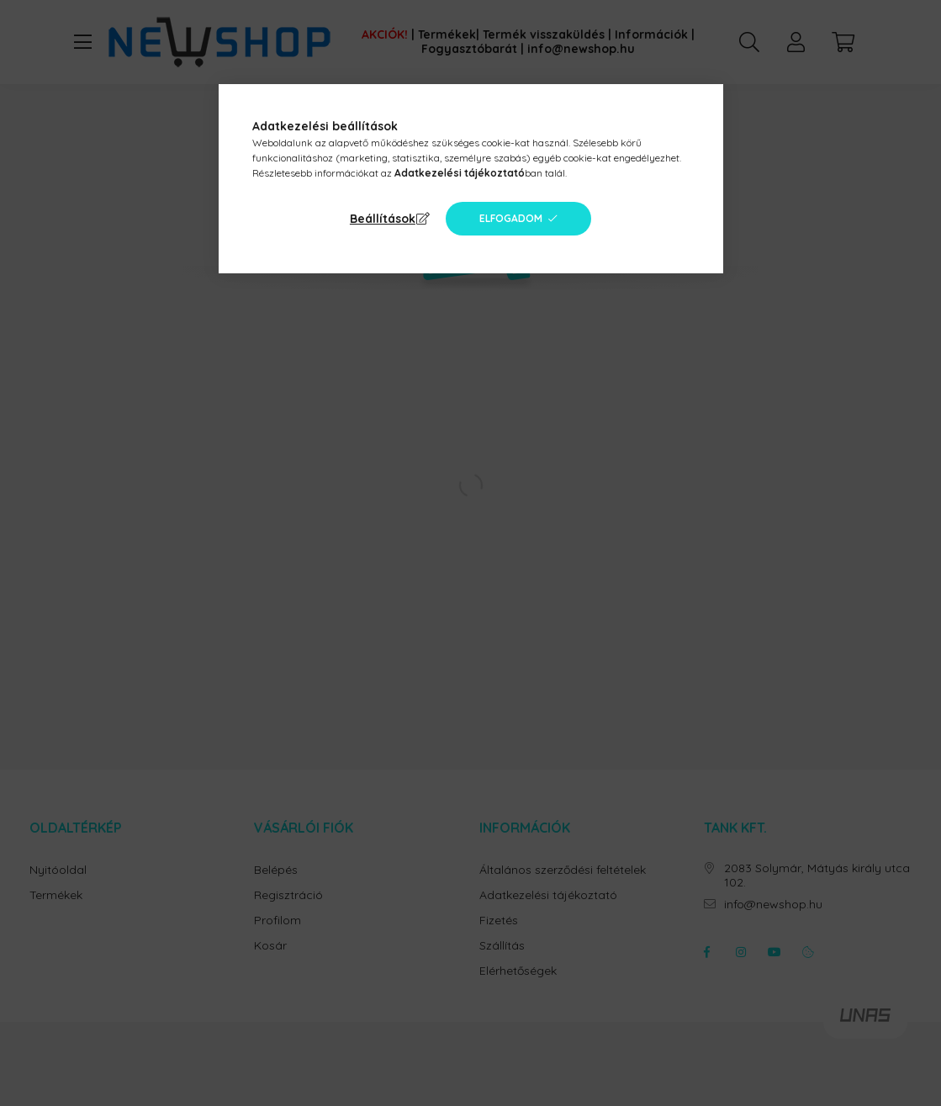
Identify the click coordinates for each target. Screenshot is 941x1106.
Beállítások (382, 218)
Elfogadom (510, 218)
